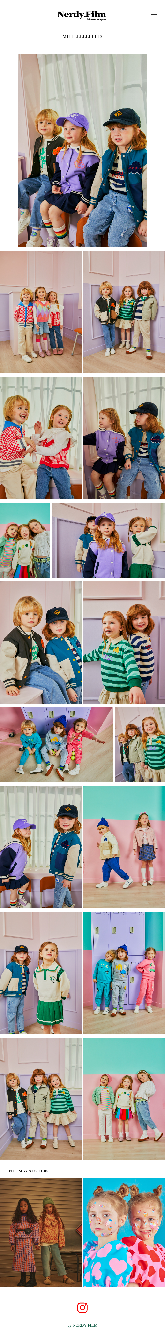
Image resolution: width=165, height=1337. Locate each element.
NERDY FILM (85, 1325)
